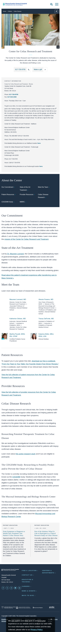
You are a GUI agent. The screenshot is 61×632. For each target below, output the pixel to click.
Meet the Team (43, 187)
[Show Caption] (58, 47)
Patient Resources (7, 194)
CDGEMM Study (7, 202)
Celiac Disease (17, 11)
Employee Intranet (4, 620)
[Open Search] (51, 4)
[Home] (12, 4)
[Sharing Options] (56, 11)
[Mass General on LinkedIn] (19, 588)
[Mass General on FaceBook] (3, 588)
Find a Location (29, 570)
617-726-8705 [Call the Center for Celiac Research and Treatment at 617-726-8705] (13, 94)
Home (4, 11)
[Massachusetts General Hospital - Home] (10, 570)
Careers (26, 586)
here (39, 143)
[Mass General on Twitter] (7, 588)
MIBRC (22, 202)
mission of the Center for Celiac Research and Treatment (26, 239)
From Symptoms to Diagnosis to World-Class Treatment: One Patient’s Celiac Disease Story (14, 533)
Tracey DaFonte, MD (46, 319)
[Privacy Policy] (37, 630)
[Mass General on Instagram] (11, 588)
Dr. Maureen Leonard (15, 254)
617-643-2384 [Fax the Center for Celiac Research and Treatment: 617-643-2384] (11, 97)
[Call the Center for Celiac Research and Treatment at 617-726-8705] (22, 69)
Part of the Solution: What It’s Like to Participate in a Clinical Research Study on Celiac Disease (46, 533)
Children (10, 11)
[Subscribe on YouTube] (15, 588)
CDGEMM (16, 477)
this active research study (25, 454)
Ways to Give (28, 595)
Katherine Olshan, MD (18, 319)
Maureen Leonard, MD (18, 299)
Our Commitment (7, 187)
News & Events (29, 591)
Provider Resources (26, 194)
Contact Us (27, 575)
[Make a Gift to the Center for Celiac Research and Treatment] (39, 69)
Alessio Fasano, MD (45, 299)
